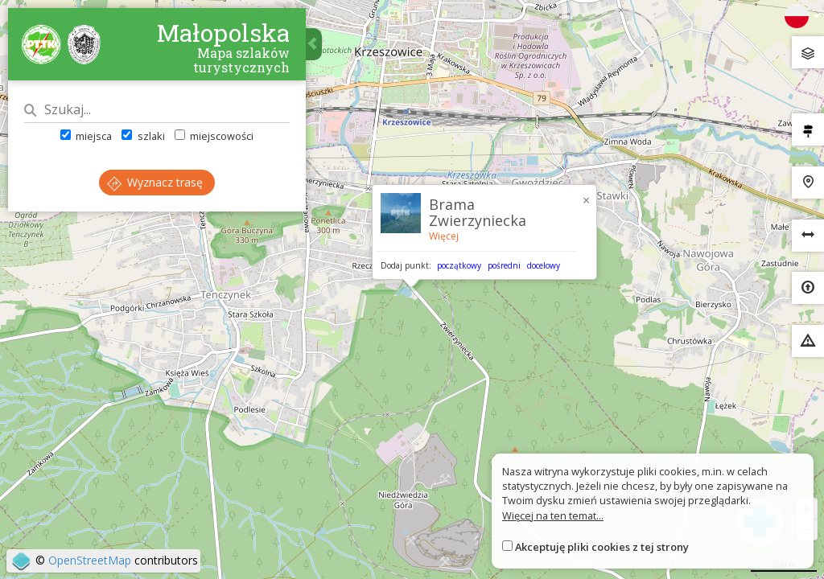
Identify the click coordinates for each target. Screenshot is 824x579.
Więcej (444, 236)
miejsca (86, 136)
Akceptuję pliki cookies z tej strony (602, 547)
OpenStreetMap (89, 560)
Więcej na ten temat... (553, 515)
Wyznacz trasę (155, 182)
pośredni (504, 265)
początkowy (459, 265)
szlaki (143, 136)
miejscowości (214, 136)
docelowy (543, 265)
